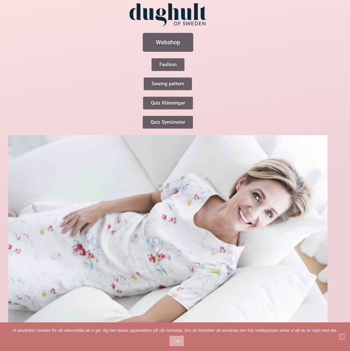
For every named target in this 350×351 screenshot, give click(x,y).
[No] (342, 336)
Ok (176, 341)
